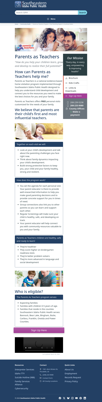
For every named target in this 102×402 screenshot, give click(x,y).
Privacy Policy (71, 381)
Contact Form (48, 378)
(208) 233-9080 (48, 375)
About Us (69, 369)
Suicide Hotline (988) (25, 377)
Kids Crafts (72, 83)
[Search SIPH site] (46, 12)
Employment (71, 373)
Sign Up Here (73, 95)
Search (82, 12)
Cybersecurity (21, 388)
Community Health (25, 24)
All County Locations (50, 381)
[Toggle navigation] (51, 19)
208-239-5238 (75, 102)
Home (16, 24)
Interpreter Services (24, 369)
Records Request (73, 377)
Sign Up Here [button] (39, 330)
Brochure (71, 78)
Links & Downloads (70, 89)
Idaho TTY (20, 373)
